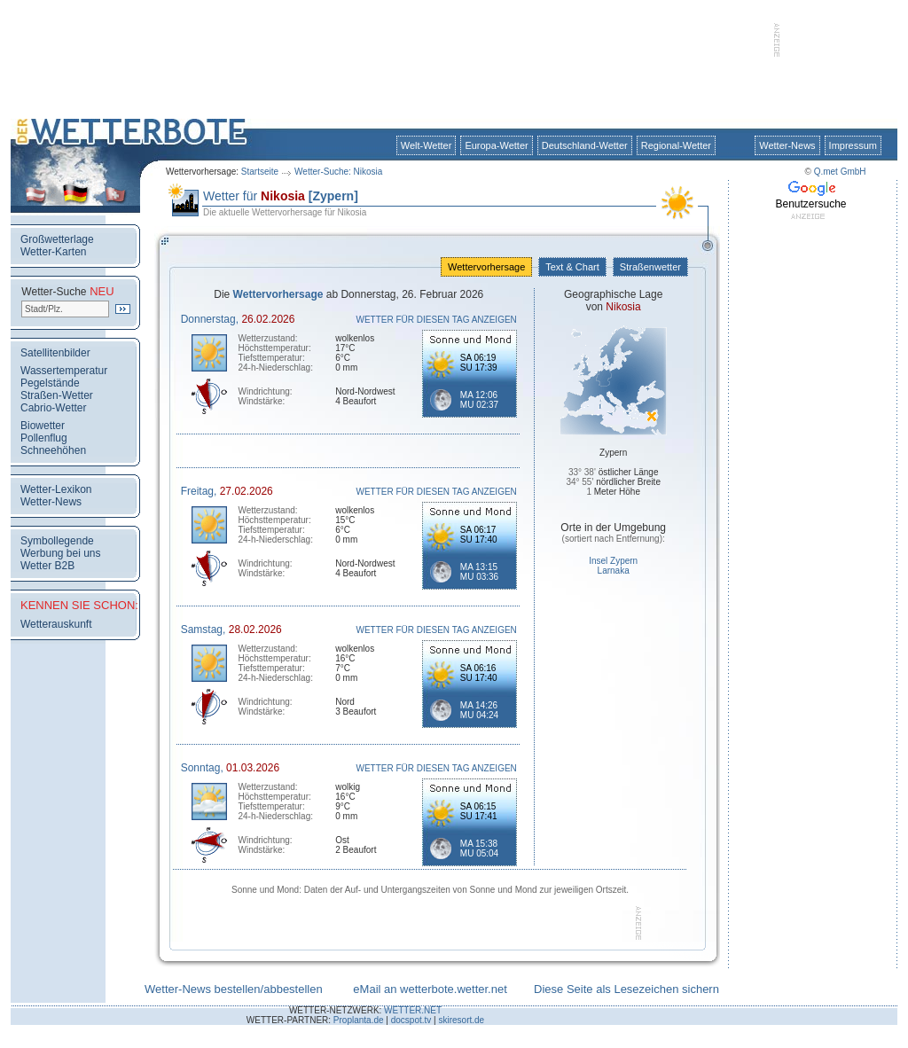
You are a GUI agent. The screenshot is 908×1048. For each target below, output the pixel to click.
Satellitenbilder (55, 353)
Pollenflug (43, 438)
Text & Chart (572, 267)
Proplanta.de (358, 1020)
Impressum (853, 145)
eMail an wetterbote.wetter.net (429, 989)
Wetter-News (787, 145)
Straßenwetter (650, 267)
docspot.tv (411, 1020)
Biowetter (42, 425)
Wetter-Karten (53, 252)
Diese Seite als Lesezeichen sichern (626, 989)
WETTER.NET (413, 1010)
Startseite (259, 171)
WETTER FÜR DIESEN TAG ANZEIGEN (436, 320)
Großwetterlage (57, 239)
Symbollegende (57, 541)
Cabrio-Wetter (53, 408)
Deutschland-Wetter (585, 145)
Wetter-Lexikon (55, 489)
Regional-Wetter (676, 145)
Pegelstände (50, 383)
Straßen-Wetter (56, 395)
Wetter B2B (47, 565)
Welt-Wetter (426, 145)
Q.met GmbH (840, 171)
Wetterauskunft (55, 624)
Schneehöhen (53, 450)
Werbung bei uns (60, 553)
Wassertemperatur (63, 370)
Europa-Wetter (496, 145)
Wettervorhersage (486, 267)
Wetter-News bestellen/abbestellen (234, 989)
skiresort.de (461, 1020)
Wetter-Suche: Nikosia (338, 171)
